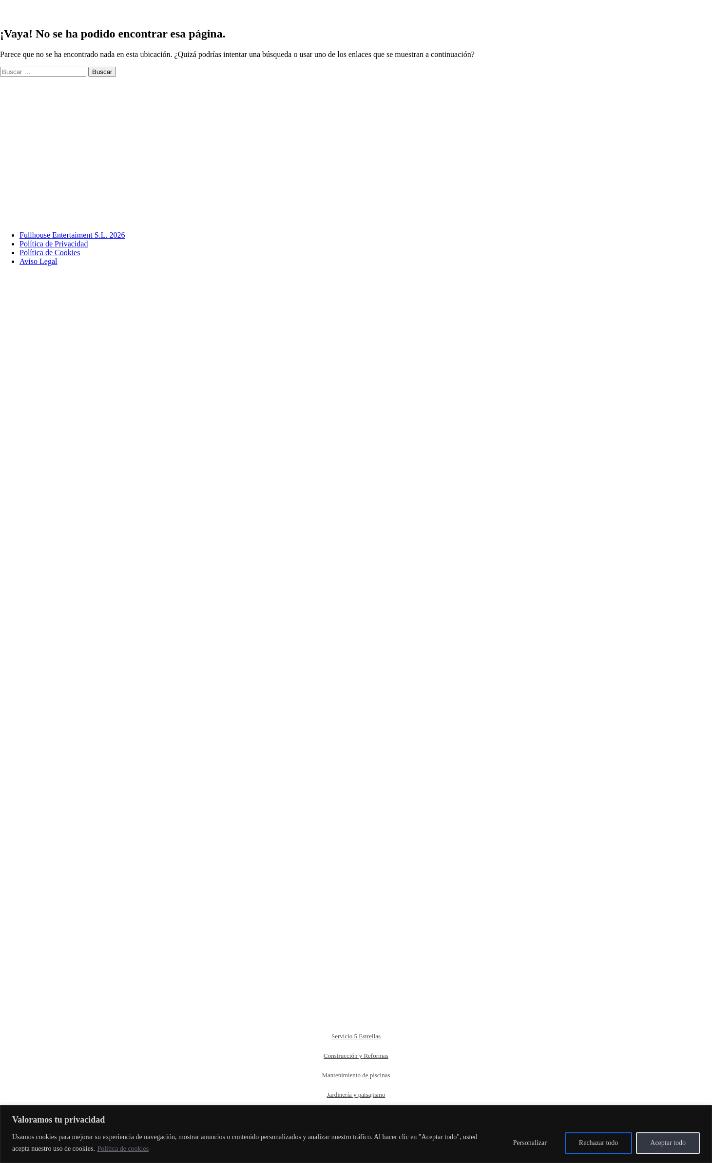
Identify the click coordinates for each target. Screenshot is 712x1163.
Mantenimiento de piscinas (356, 1075)
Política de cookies (123, 1148)
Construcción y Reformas (356, 1055)
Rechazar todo (598, 1142)
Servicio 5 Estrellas (356, 1036)
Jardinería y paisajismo (356, 1094)
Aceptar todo (668, 1142)
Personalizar (530, 1142)
